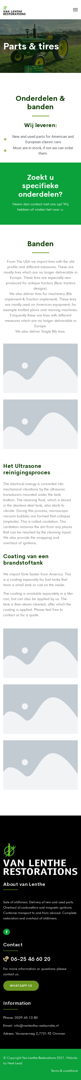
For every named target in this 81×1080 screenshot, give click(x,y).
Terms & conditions (64, 1071)
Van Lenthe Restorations (39, 1058)
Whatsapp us (21, 986)
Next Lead (15, 1063)
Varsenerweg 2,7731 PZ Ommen (40, 1033)
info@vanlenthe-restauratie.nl (36, 1025)
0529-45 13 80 (26, 1017)
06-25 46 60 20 (31, 959)
